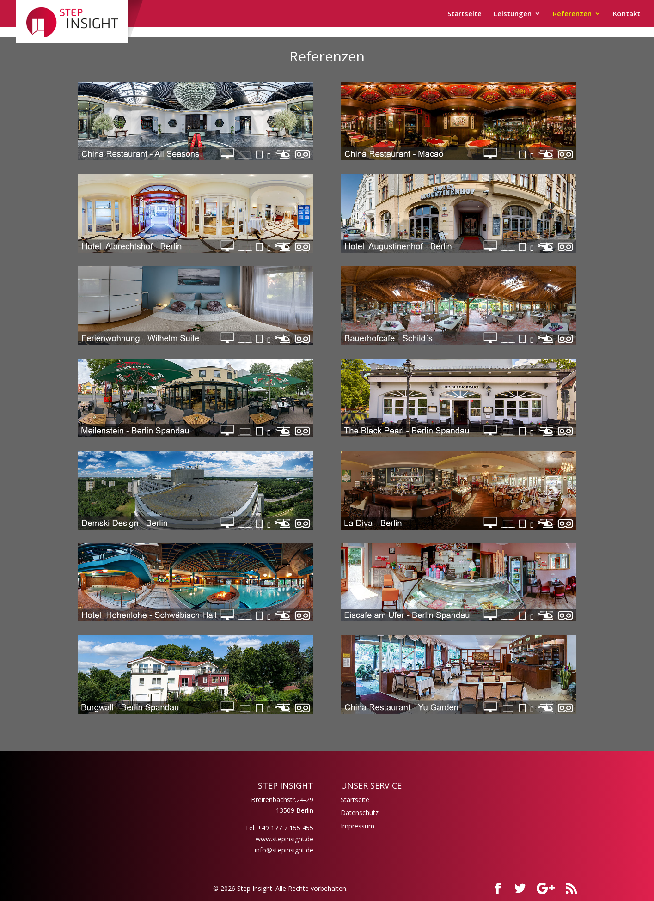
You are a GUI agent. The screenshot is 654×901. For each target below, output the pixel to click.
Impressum (357, 826)
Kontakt (626, 14)
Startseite (464, 14)
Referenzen (572, 14)
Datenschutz (360, 812)
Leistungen (513, 14)
